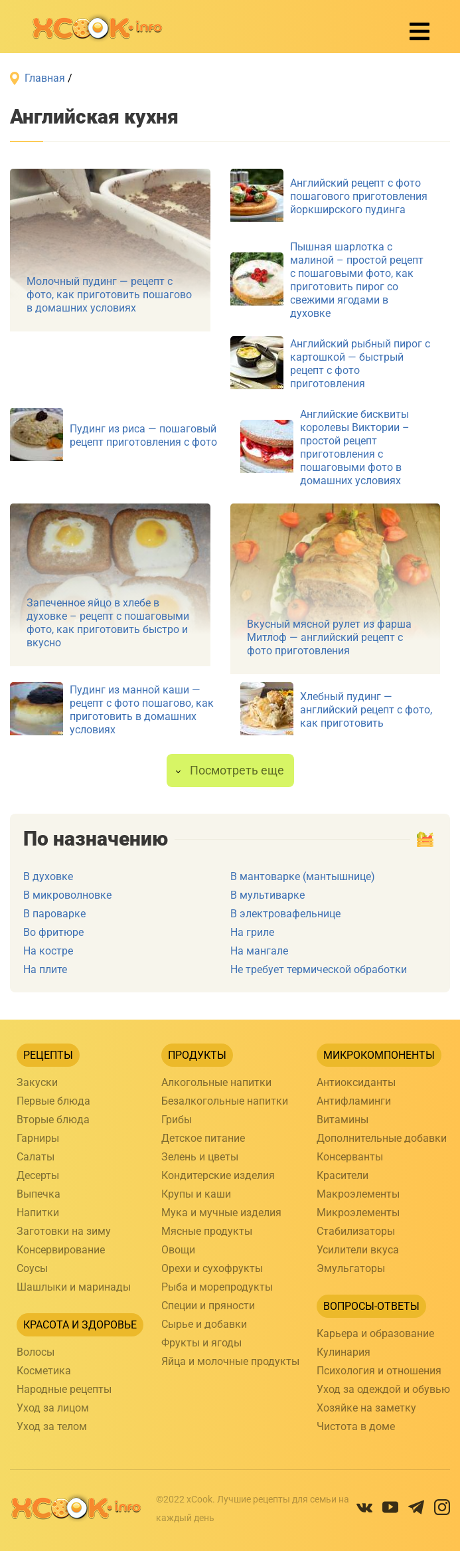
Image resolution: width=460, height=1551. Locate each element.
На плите (45, 969)
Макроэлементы (358, 1194)
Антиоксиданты (356, 1082)
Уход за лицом (53, 1408)
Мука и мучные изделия (221, 1212)
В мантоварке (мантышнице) (302, 876)
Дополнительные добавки (382, 1138)
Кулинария (343, 1352)
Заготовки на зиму (64, 1231)
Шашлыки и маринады (74, 1287)
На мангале (259, 951)
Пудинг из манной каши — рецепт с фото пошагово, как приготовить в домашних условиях (142, 710)
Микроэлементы (358, 1212)
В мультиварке (267, 895)
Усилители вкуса (358, 1249)
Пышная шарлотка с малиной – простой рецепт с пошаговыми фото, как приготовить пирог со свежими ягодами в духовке (356, 279)
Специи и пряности (208, 1305)
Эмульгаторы (351, 1268)
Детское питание (203, 1138)
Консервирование (61, 1249)
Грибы (176, 1119)
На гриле (252, 932)
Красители (342, 1175)
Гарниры (38, 1138)
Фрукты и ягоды (201, 1342)
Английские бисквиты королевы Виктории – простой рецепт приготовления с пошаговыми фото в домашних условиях (355, 447)
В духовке (48, 876)
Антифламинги (354, 1101)
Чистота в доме (356, 1426)
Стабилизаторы (356, 1231)
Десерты (38, 1175)
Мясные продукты (206, 1231)
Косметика (44, 1370)
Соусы (32, 1268)
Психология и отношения (379, 1370)
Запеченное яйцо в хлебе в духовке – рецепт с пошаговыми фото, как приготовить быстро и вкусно (108, 622)
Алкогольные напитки (216, 1082)
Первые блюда (53, 1101)
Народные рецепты (64, 1389)
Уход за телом (52, 1426)
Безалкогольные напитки (224, 1101)
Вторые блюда (53, 1119)
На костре (48, 951)
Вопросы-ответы (371, 1306)
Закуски (37, 1082)
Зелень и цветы (199, 1156)
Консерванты (350, 1156)
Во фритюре (53, 932)
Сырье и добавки (204, 1324)
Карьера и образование (375, 1333)
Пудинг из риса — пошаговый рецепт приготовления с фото (143, 435)
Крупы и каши (196, 1194)
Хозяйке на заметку (366, 1408)
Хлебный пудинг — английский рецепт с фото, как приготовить (366, 709)
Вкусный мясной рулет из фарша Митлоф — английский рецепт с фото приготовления (329, 637)
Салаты (35, 1156)
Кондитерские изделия (218, 1175)
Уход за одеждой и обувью (383, 1389)
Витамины (342, 1119)
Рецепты (48, 1055)
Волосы (35, 1352)
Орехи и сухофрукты (212, 1268)
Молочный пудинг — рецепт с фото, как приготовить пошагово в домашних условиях (109, 294)
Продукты (197, 1055)
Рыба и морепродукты (217, 1287)
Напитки (38, 1212)
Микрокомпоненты (379, 1055)
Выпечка (38, 1194)
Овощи (178, 1249)
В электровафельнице (285, 913)
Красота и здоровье (80, 1325)
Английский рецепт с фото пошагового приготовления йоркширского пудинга (358, 196)
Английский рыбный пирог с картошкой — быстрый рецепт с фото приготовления (360, 363)
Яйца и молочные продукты (230, 1361)
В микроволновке (67, 895)
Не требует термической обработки (318, 969)
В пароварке (54, 913)
